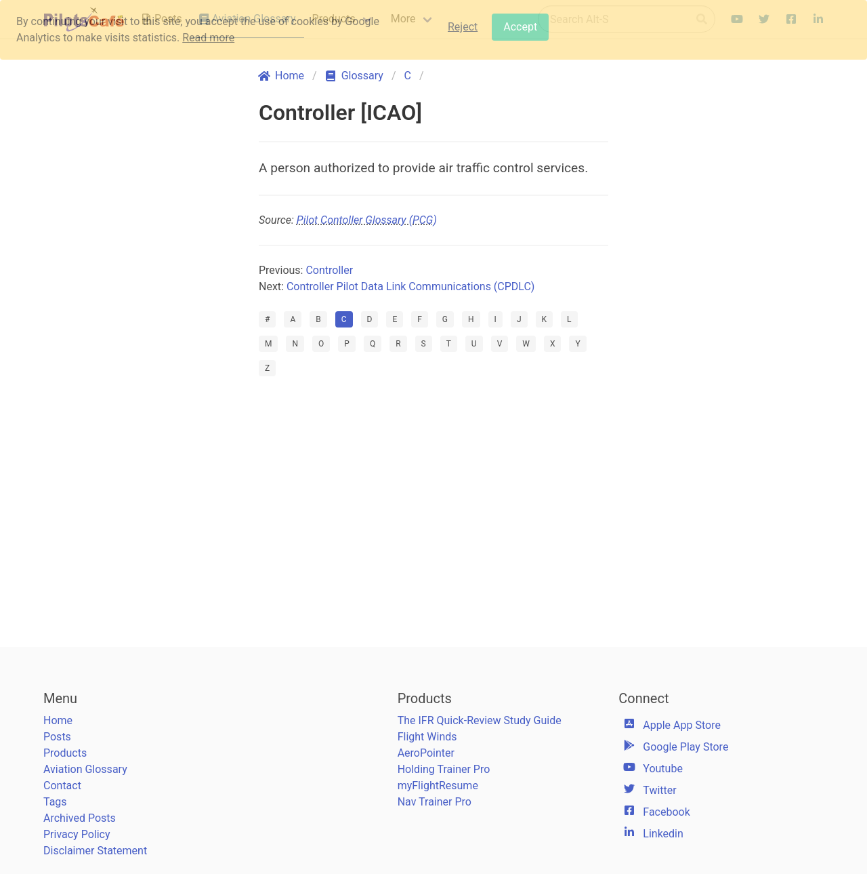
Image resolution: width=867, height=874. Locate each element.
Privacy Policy (76, 834)
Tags (55, 801)
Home (57, 720)
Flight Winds (427, 736)
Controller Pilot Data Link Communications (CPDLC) (410, 286)
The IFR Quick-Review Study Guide (480, 720)
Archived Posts (79, 818)
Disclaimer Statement (95, 850)
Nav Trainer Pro (434, 801)
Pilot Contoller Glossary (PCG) (367, 220)
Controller (329, 270)
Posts (57, 736)
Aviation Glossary (85, 769)
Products (65, 753)
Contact (62, 785)
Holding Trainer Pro (444, 769)
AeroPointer (426, 753)
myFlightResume (438, 785)
